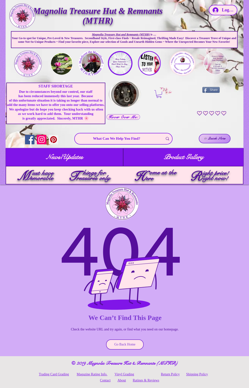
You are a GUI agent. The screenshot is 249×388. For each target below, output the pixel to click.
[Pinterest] (53, 139)
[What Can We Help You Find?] (117, 138)
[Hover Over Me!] (123, 117)
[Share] (211, 90)
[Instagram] (41, 139)
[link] (159, 94)
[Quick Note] (215, 138)
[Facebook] (29, 139)
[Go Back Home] (125, 344)
